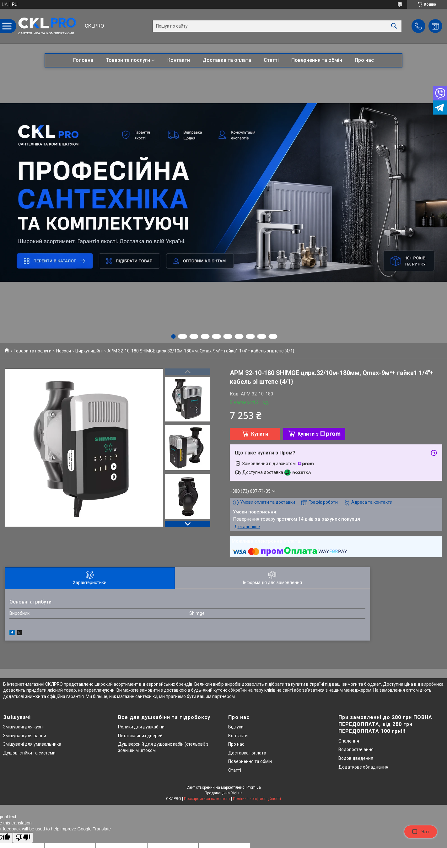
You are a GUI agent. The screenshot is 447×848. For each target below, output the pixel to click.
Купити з (319, 434)
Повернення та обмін (316, 60)
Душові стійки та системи (29, 752)
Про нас (364, 60)
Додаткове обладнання (363, 767)
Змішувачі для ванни (24, 735)
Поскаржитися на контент (207, 799)
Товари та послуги (128, 60)
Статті (271, 60)
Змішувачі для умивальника (32, 744)
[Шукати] (393, 26)
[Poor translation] (23, 837)
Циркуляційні (89, 350)
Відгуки (236, 726)
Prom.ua (253, 787)
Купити (259, 434)
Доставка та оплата (226, 60)
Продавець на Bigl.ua (224, 793)
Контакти (178, 60)
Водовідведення (355, 758)
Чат (420, 832)
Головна (83, 60)
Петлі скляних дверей (140, 735)
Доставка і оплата (247, 752)
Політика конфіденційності (257, 799)
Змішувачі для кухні (23, 726)
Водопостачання (356, 749)
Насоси (63, 350)
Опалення (348, 740)
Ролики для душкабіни (141, 726)
